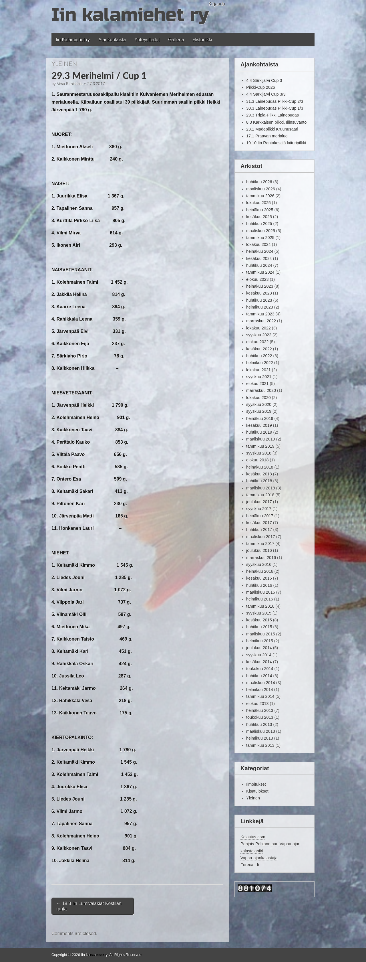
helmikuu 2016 (259, 599)
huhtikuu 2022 (259, 355)
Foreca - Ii (249, 864)
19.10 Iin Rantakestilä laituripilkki (276, 143)
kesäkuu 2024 (259, 258)
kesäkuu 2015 (259, 620)
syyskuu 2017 (258, 508)
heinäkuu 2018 (259, 467)
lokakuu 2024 (258, 244)
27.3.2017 (96, 83)
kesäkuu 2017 (259, 522)
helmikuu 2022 (259, 362)
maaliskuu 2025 (260, 230)
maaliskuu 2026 (260, 189)
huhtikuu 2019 (259, 432)
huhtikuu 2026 (259, 181)
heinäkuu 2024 (259, 251)
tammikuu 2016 (260, 606)
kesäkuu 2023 (259, 293)
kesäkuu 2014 (259, 661)
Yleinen (64, 63)
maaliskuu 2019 (260, 439)
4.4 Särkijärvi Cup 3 (264, 80)
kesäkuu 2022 (259, 349)
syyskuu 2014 (258, 655)
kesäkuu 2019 (259, 425)
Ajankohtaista (112, 39)
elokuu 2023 (257, 279)
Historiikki (202, 39)
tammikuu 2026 (260, 195)
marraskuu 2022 (261, 321)
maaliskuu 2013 (260, 731)
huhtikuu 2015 (259, 627)
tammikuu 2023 (260, 314)
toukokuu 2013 (259, 717)
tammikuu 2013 (260, 745)
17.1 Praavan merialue (267, 136)
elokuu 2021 (257, 383)
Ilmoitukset (256, 784)
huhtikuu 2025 (259, 223)
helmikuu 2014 (259, 689)
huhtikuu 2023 (259, 300)
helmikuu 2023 (259, 307)
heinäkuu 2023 (259, 286)
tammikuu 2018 (260, 495)
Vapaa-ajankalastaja (258, 858)
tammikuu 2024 (260, 272)
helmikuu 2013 (259, 738)
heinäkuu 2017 (259, 515)
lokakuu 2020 (258, 397)
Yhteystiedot (147, 39)
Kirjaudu (216, 3)
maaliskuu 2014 (260, 682)
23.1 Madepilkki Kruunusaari (272, 129)
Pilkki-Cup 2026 (260, 87)
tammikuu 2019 (260, 446)
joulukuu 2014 (259, 647)
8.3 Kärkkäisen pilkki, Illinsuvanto (276, 122)
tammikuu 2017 (260, 543)
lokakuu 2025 (258, 202)
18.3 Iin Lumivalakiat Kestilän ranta (89, 906)
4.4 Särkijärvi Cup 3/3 (266, 94)
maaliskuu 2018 (260, 488)
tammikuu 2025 (260, 237)
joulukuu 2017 (259, 501)
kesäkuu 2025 (259, 216)
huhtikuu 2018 (259, 481)
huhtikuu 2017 (259, 529)
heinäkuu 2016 (259, 571)
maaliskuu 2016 (260, 592)
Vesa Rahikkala (70, 83)
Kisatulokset (257, 791)
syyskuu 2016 (258, 564)
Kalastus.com (252, 837)
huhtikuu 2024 (259, 265)
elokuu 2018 (257, 460)
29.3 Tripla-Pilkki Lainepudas (272, 115)
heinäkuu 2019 (259, 418)
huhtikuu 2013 (259, 724)
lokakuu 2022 (258, 328)
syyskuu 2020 (258, 404)
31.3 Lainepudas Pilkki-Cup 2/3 (274, 101)
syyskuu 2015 (258, 613)
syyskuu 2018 (258, 453)
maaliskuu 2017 (260, 536)
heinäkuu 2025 (259, 210)
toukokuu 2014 (259, 668)
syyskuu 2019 (258, 411)
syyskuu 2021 (258, 376)
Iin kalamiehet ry (129, 15)
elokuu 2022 (257, 341)
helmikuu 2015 (259, 641)
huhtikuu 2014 (259, 675)
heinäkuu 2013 (259, 710)
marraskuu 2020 (261, 390)
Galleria (176, 39)
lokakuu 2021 (258, 370)
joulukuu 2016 (259, 550)
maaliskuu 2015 (260, 634)
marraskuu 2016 (261, 557)
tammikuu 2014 (260, 696)
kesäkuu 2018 (259, 474)
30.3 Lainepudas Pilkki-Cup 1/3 (274, 108)
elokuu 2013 (257, 703)
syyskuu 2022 (258, 335)
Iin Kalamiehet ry (73, 39)
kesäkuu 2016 (259, 578)
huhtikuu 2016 (259, 585)
